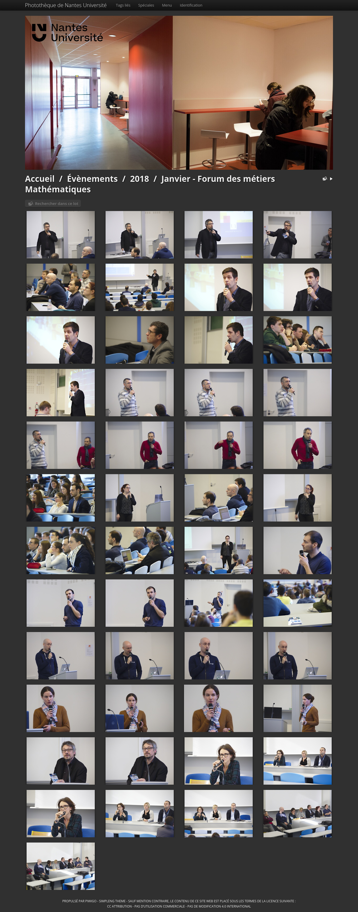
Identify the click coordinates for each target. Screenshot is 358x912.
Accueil (40, 178)
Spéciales (146, 5)
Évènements (92, 178)
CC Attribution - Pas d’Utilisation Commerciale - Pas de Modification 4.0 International (179, 906)
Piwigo (91, 901)
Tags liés (123, 5)
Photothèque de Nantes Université (66, 5)
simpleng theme (112, 901)
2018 (139, 178)
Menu (167, 5)
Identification (191, 5)
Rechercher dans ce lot (56, 203)
